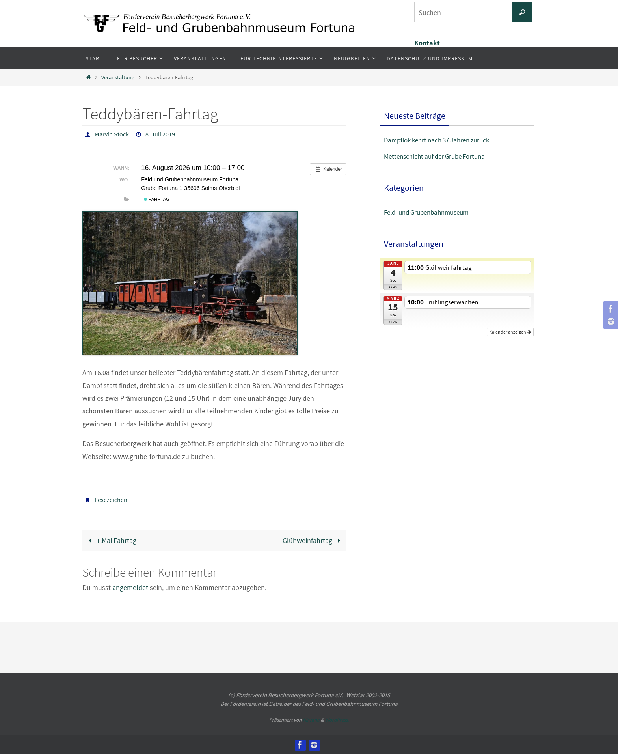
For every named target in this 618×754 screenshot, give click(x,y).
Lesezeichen (111, 499)
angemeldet (130, 586)
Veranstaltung (117, 77)
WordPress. (337, 719)
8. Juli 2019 (160, 134)
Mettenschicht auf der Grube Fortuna (438, 156)
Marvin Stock (112, 134)
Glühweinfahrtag (313, 539)
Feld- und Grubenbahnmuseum (431, 211)
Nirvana (311, 719)
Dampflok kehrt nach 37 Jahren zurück (441, 139)
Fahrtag (156, 198)
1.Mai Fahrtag (110, 539)
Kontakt (427, 42)
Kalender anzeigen (510, 330)
